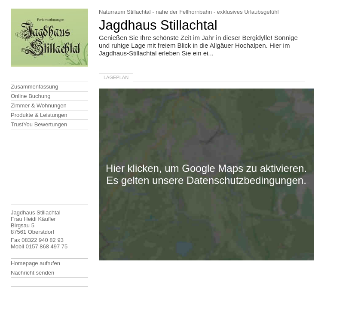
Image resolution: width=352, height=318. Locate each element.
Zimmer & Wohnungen (39, 105)
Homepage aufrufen (35, 263)
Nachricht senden (32, 272)
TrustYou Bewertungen (39, 124)
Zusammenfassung (34, 86)
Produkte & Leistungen (39, 115)
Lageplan (116, 77)
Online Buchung (31, 96)
